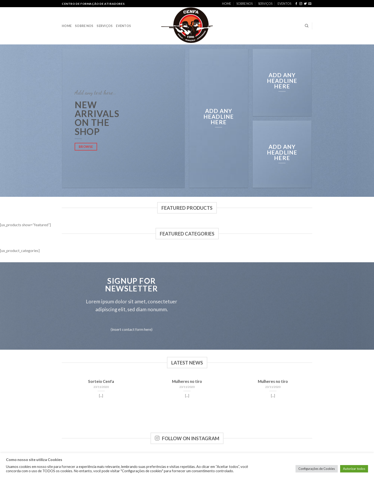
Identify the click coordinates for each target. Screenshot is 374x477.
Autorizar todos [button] (354, 469)
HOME (226, 3)
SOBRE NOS (244, 3)
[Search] (306, 25)
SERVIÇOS (265, 3)
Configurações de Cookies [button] (316, 469)
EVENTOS (284, 3)
